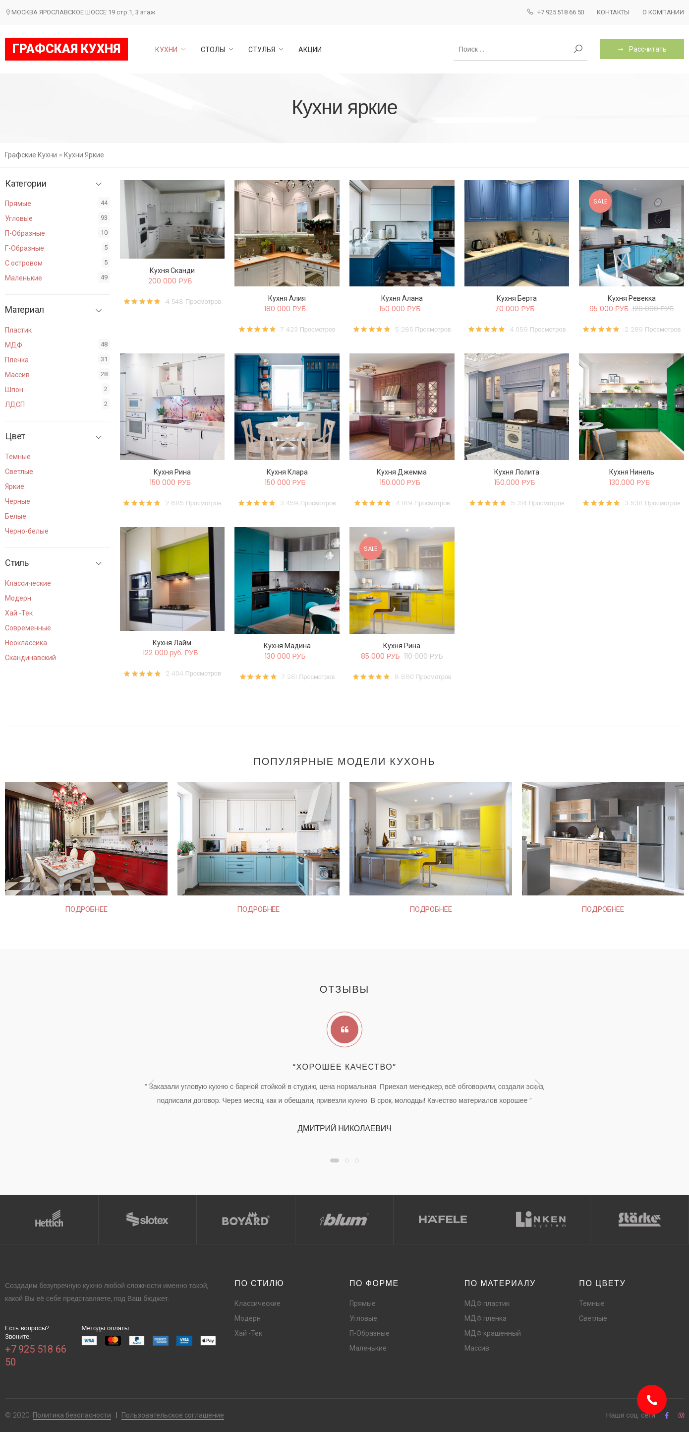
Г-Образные (24, 248)
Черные (17, 501)
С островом (24, 263)
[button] (334, 1160)
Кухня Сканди (172, 270)
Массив (17, 375)
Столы (213, 50)
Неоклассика (26, 643)
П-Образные (25, 233)
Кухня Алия (287, 298)
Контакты (613, 12)
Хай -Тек (19, 613)
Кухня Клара (287, 472)
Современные (28, 628)
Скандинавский (30, 658)
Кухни (166, 50)
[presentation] (152, 1084)
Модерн (18, 598)
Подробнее (86, 909)
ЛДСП (15, 405)
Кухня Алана (402, 298)
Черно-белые (27, 531)
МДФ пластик (487, 1303)
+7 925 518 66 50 (555, 12)
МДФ (13, 345)
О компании (663, 12)
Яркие (14, 486)
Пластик (18, 330)
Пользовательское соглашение (172, 1415)
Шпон (14, 390)
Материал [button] (24, 310)
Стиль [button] (17, 563)
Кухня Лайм (172, 643)
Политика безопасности (72, 1415)
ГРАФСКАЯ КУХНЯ (66, 49)
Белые (15, 516)
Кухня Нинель (631, 472)
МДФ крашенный (492, 1333)
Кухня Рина (172, 472)
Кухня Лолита (516, 472)
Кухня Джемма (402, 472)
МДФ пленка (485, 1318)
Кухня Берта (517, 298)
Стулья (261, 50)
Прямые (18, 203)
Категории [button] (25, 184)
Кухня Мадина (287, 646)
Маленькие (23, 278)
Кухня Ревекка (632, 298)
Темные (18, 457)
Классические (28, 583)
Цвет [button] (15, 436)
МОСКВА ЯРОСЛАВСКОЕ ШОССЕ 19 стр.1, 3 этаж (80, 12)
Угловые (19, 218)
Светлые (19, 472)
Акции (310, 50)
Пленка (17, 360)
